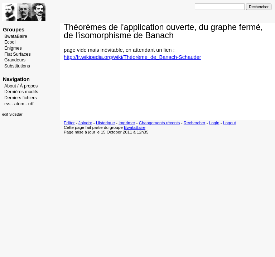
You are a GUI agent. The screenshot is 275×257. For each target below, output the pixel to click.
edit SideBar (12, 114)
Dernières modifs (21, 91)
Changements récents (159, 122)
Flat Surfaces (17, 54)
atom (19, 103)
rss (7, 103)
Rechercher (195, 122)
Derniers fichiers (20, 97)
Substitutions (17, 66)
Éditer (69, 122)
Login (214, 122)
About (10, 86)
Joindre (85, 122)
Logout (229, 122)
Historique (105, 122)
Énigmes (13, 48)
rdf (31, 103)
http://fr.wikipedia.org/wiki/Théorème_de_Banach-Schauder (132, 57)
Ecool (9, 42)
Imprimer (127, 122)
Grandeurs (14, 59)
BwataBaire (15, 36)
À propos (29, 86)
